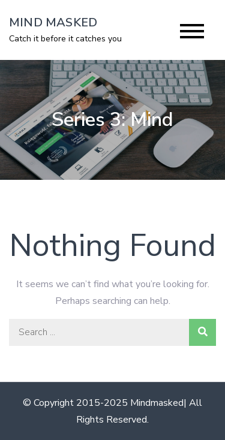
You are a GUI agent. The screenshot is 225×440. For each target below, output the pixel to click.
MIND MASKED (53, 22)
